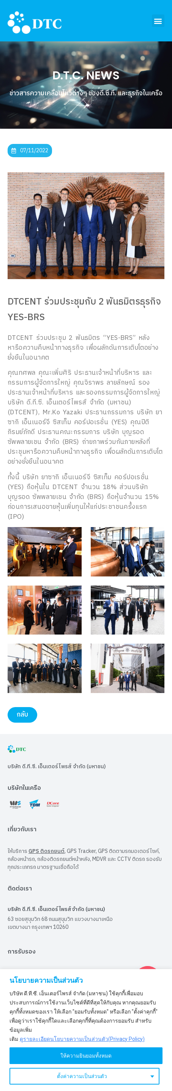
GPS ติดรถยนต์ (46, 851)
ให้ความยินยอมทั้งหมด (86, 1056)
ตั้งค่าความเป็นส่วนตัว (81, 1076)
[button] (158, 20)
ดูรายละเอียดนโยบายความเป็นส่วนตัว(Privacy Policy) (82, 1039)
